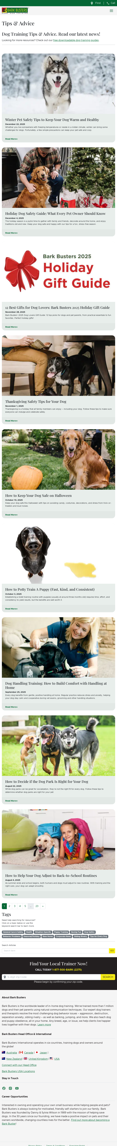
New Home (48, 936)
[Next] (42, 906)
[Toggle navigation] (111, 10)
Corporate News (63, 936)
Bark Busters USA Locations (18, 1071)
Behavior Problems (11, 936)
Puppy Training (61, 932)
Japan (43, 1053)
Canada (28, 1053)
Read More (10, 139)
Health (29, 932)
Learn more (44, 1024)
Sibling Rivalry (80, 936)
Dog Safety (89, 932)
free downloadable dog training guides (76, 40)
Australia (11, 1053)
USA (57, 1059)
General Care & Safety (13, 932)
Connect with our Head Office (19, 1065)
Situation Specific (43, 932)
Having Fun (76, 932)
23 (37, 906)
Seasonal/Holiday (31, 936)
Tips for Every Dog (98, 936)
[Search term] (55, 950)
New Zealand (14, 1059)
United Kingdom (38, 1059)
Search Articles (9, 945)
